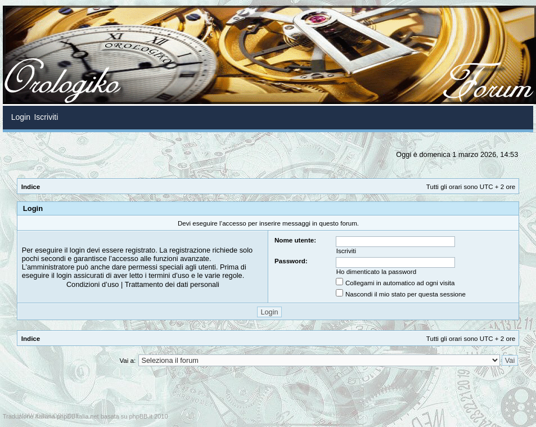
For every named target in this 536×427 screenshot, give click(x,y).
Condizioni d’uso (92, 284)
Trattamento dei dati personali (172, 284)
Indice (30, 186)
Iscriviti (346, 250)
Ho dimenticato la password (376, 271)
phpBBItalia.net (78, 416)
